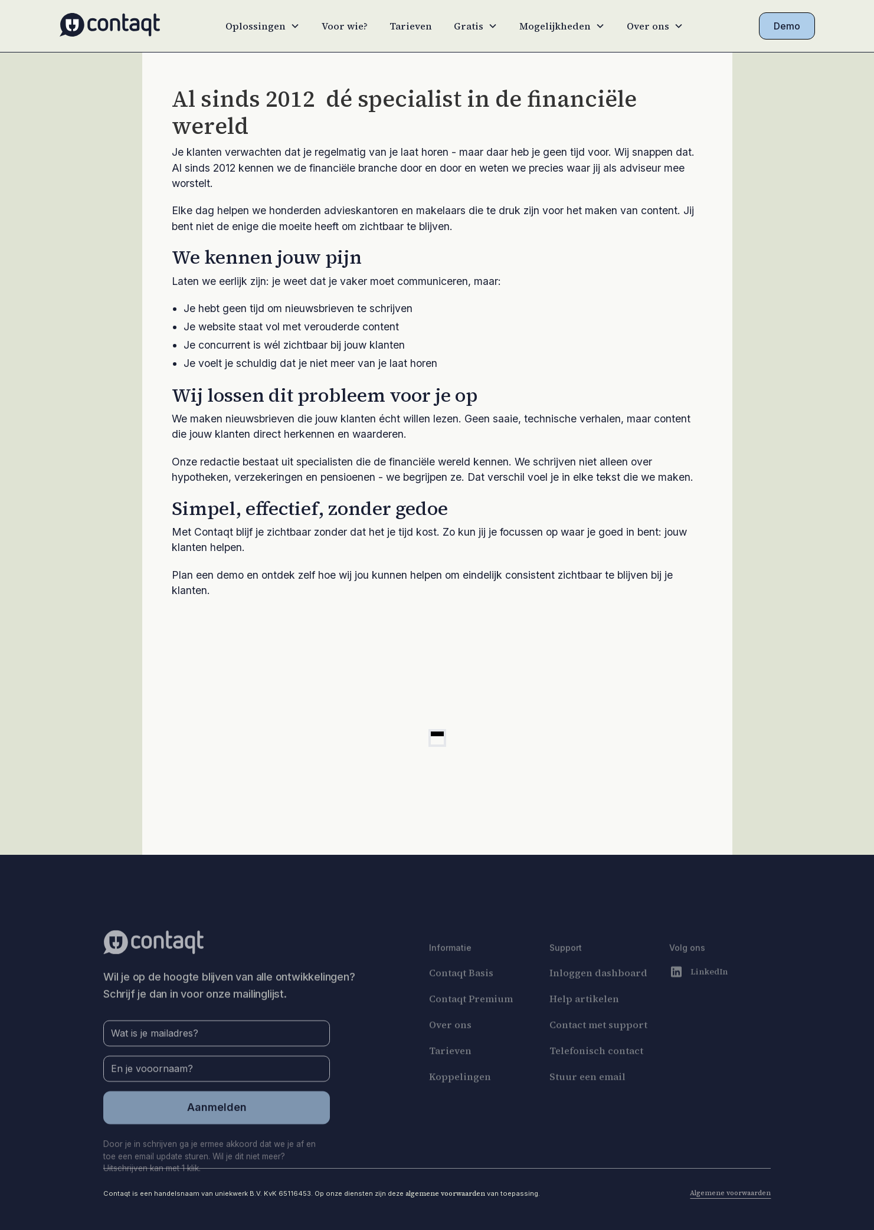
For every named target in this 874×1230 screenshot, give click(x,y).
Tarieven (410, 25)
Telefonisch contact (596, 1074)
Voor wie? (345, 25)
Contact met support (598, 1048)
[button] (262, 26)
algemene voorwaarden (445, 1193)
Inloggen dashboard (598, 996)
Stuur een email (587, 1100)
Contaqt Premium (471, 1022)
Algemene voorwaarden (730, 1193)
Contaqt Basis (461, 996)
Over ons (450, 1048)
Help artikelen (584, 1022)
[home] (110, 26)
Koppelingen (460, 1100)
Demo (787, 26)
